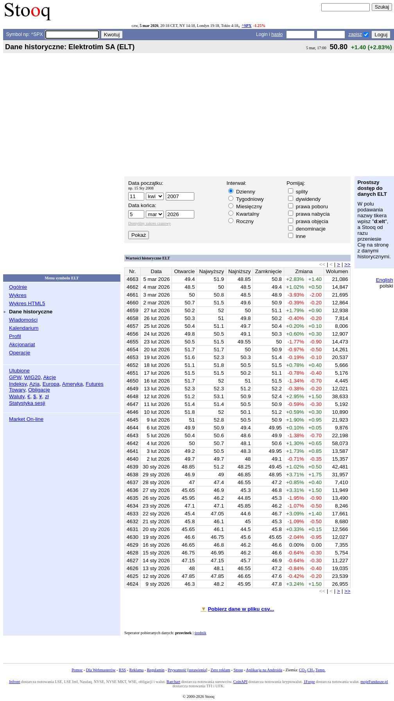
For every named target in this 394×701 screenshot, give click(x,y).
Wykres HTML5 (27, 303)
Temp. (320, 670)
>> (347, 264)
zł (47, 396)
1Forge (309, 682)
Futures (95, 384)
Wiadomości (23, 320)
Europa (51, 384)
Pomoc (77, 670)
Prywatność (177, 670)
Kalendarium (23, 328)
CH (310, 670)
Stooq (238, 670)
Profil (15, 336)
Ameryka (72, 384)
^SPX (246, 25)
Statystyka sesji (27, 403)
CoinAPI (240, 682)
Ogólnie (18, 287)
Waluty (17, 396)
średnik (200, 633)
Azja (34, 384)
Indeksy (18, 384)
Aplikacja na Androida (264, 670)
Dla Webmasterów (100, 670)
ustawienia (197, 670)
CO (302, 670)
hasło (277, 34)
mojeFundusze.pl (374, 682)
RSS (122, 670)
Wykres (18, 295)
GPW (15, 377)
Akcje (49, 377)
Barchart (173, 682)
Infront (14, 682)
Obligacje (39, 390)
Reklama (136, 670)
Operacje (19, 353)
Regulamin (156, 670)
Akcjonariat (22, 344)
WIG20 (32, 377)
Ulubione (19, 371)
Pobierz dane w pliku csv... (241, 609)
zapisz (355, 34)
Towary (17, 390)
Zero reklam (220, 670)
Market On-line (26, 419)
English (384, 280)
